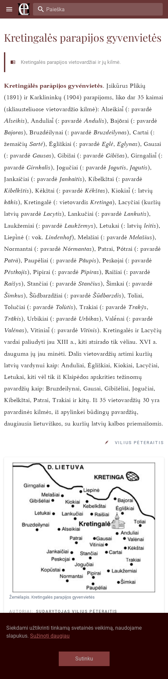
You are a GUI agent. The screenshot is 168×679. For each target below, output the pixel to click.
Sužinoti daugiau (50, 636)
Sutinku (84, 659)
